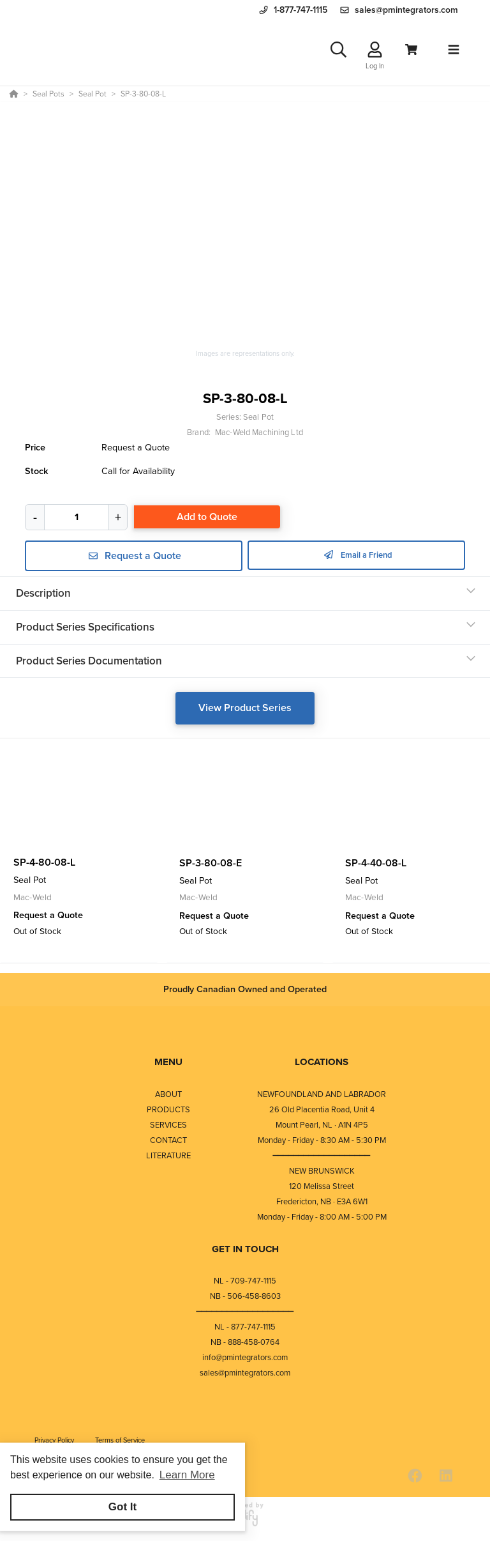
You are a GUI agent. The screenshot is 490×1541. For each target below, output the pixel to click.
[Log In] (375, 52)
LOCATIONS (321, 1065)
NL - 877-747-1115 (245, 1330)
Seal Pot (258, 421)
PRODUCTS (168, 1113)
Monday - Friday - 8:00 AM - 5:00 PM (322, 1220)
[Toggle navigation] (454, 52)
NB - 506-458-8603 (245, 1299)
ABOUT (168, 1097)
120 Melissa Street (321, 1189)
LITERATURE (168, 1159)
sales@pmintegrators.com (245, 1376)
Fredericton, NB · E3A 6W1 (322, 1205)
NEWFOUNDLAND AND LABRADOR (321, 1097)
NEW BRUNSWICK (322, 1174)
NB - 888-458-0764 (245, 1345)
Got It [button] (122, 1507)
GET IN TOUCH (245, 1252)
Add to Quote (207, 521)
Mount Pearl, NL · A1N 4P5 (322, 1128)
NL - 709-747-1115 (245, 1284)
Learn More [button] (187, 1475)
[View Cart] (411, 52)
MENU (168, 1065)
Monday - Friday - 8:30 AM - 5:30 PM (322, 1143)
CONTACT (168, 1143)
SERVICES (168, 1128)
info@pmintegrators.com (245, 1360)
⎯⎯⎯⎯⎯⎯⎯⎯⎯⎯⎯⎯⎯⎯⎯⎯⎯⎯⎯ (321, 1159)
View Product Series (245, 712)
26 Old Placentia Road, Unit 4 (322, 1113)
